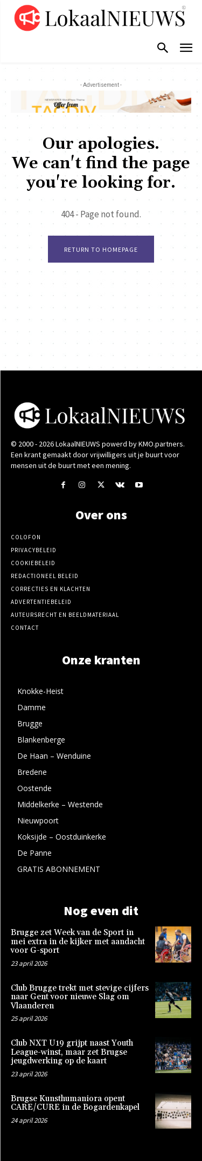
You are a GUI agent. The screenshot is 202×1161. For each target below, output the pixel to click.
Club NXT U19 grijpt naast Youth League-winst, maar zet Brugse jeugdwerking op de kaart (72, 1052)
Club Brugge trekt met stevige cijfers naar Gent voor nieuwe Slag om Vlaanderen (80, 997)
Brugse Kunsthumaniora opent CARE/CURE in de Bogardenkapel (75, 1103)
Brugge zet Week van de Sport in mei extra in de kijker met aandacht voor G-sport (78, 942)
